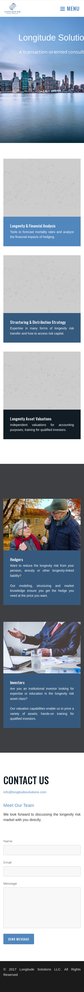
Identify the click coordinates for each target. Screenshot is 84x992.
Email (7, 862)
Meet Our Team (18, 805)
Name (8, 841)
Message (10, 883)
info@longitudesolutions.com (24, 792)
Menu (72, 8)
